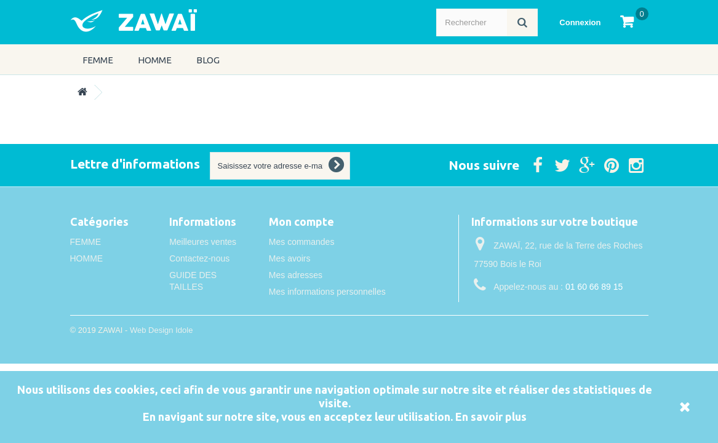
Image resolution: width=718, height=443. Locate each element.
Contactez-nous (199, 258)
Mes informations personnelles (327, 292)
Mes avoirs (290, 258)
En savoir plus (491, 416)
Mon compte (301, 221)
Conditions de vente (207, 320)
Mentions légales (201, 303)
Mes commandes (302, 242)
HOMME (155, 60)
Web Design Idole (161, 364)
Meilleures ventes (202, 242)
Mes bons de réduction (312, 308)
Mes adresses (295, 275)
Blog (208, 60)
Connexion (579, 22)
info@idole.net (552, 309)
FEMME (97, 60)
